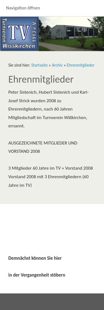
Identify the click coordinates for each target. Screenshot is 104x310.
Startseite (39, 65)
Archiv (57, 65)
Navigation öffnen (23, 8)
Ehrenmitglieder (81, 65)
